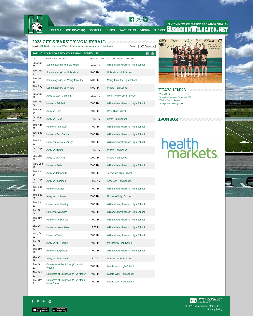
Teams (56, 30)
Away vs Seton (54, 119)
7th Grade (57, 46)
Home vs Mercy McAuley (59, 142)
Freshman (108, 46)
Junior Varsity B (93, 46)
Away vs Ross (53, 111)
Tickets (160, 30)
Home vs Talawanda (57, 219)
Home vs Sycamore (56, 212)
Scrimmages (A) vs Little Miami (62, 72)
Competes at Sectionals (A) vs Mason (66, 274)
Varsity (66, 46)
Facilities (127, 30)
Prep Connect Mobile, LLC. (208, 306)
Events (95, 30)
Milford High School (117, 87)
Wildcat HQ (75, 30)
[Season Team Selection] (147, 46)
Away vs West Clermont (58, 95)
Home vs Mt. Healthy (57, 204)
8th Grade (45, 46)
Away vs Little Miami (57, 258)
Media (145, 30)
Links (110, 30)
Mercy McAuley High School (122, 80)
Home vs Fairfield (55, 103)
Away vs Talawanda (56, 173)
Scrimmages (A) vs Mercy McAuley (64, 80)
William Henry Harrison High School (126, 64)
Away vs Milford (54, 150)
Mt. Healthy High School (120, 243)
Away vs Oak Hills (55, 157)
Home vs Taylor (54, 235)
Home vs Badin (54, 165)
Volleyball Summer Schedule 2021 (176, 97)
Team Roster (166, 94)
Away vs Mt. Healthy (57, 243)
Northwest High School (119, 196)
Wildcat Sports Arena (170, 100)
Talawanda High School (119, 173)
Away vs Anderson (56, 181)
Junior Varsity (77, 46)
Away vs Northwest (56, 196)
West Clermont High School (121, 95)
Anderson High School (119, 181)
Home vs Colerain (55, 188)
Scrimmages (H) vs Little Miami (62, 64)
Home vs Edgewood (56, 250)
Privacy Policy (214, 309)
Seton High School (117, 119)
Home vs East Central (57, 134)
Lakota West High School (120, 266)
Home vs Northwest (56, 126)
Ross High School (116, 111)
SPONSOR (168, 119)
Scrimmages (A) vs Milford (60, 87)
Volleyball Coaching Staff (172, 103)
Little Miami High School (120, 72)
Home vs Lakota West (57, 227)
